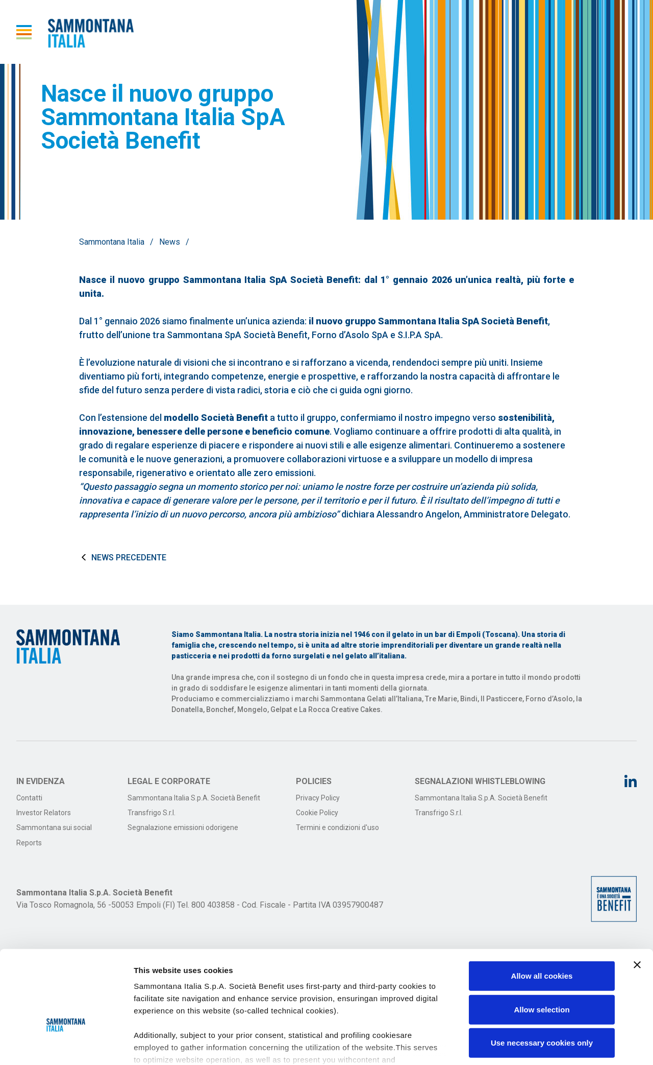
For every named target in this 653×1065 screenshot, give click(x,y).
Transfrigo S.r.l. (151, 813)
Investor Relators (43, 813)
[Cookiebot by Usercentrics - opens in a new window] (66, 1045)
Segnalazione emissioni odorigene (183, 827)
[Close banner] (637, 898)
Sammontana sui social (54, 827)
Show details (535, 1044)
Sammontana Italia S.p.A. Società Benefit (194, 798)
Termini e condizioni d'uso (337, 827)
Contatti (29, 798)
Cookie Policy (317, 813)
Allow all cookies (542, 909)
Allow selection (541, 942)
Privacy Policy (318, 798)
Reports (29, 843)
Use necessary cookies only (542, 976)
